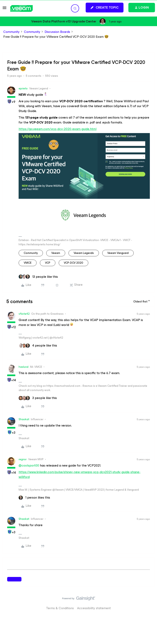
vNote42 (24, 314)
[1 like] (34, 497)
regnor (23, 459)
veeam (55, 253)
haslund (23, 367)
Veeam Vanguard (118, 253)
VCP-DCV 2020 (73, 262)
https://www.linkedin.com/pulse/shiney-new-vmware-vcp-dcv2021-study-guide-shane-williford (79, 474)
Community (11, 31)
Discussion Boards (57, 31)
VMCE (27, 262)
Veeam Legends (84, 253)
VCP (47, 262)
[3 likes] (38, 398)
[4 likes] (38, 345)
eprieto (23, 88)
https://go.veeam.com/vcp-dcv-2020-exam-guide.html (57, 129)
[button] (4, 9)
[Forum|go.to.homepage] (21, 8)
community (31, 253)
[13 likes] (38, 276)
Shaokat (24, 419)
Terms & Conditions (60, 608)
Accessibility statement (94, 608)
